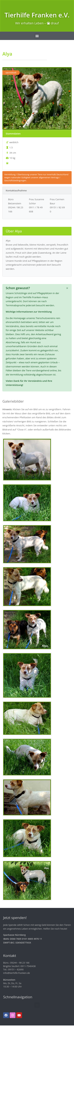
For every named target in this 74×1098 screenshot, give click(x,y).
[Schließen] (67, 288)
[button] (37, 35)
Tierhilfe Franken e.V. (37, 15)
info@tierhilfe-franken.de (16, 972)
